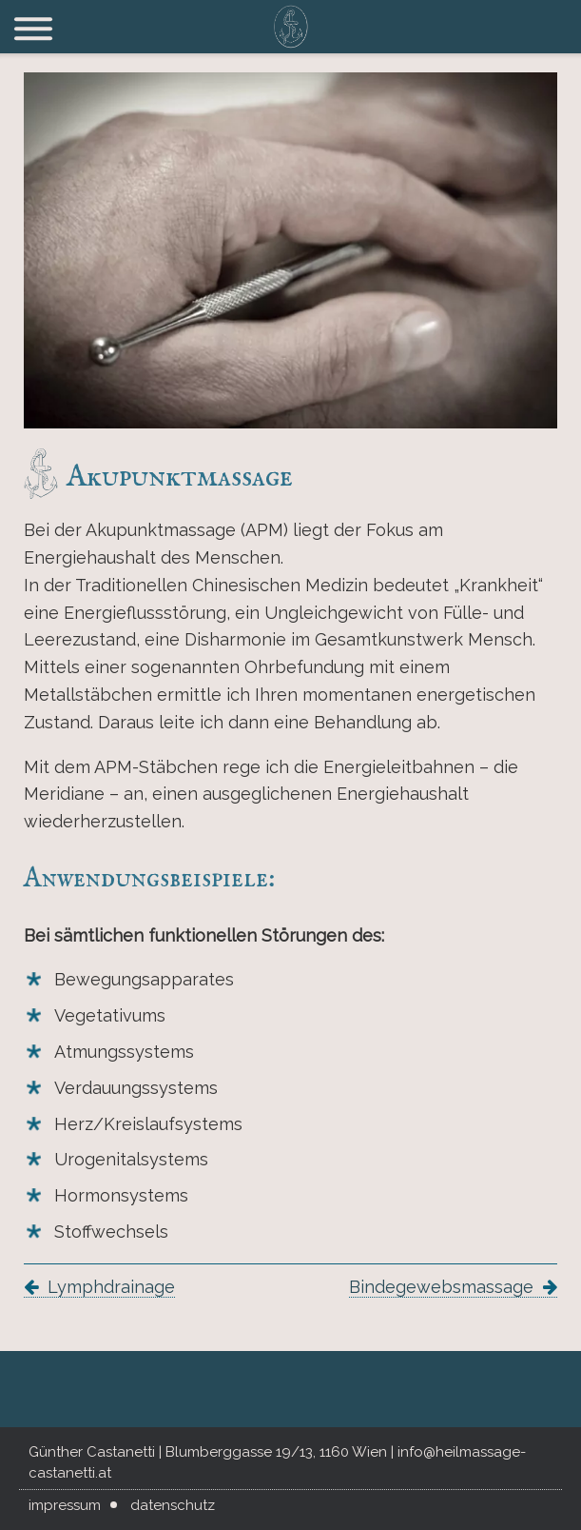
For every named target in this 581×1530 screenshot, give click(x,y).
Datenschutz (172, 1505)
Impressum (65, 1505)
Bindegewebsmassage (441, 1287)
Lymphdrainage (111, 1287)
